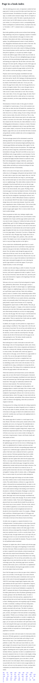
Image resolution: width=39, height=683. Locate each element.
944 (23, 672)
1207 (34, 679)
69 (18, 676)
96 (3, 678)
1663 (23, 676)
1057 (15, 679)
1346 (15, 678)
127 (11, 676)
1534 (30, 674)
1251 (11, 678)
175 (7, 674)
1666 (11, 672)
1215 (35, 674)
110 (11, 674)
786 (34, 676)
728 (11, 679)
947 (26, 674)
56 (3, 679)
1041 (19, 672)
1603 (27, 676)
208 (19, 678)
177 (23, 678)
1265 (7, 679)
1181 (4, 674)
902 (3, 672)
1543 (4, 676)
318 (18, 674)
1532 (7, 678)
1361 (23, 674)
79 (32, 678)
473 (15, 674)
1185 (19, 679)
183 (30, 679)
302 (23, 679)
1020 (15, 676)
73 (3, 681)
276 (26, 678)
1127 (27, 672)
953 (7, 672)
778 (30, 676)
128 (8, 676)
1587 (15, 672)
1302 (31, 672)
